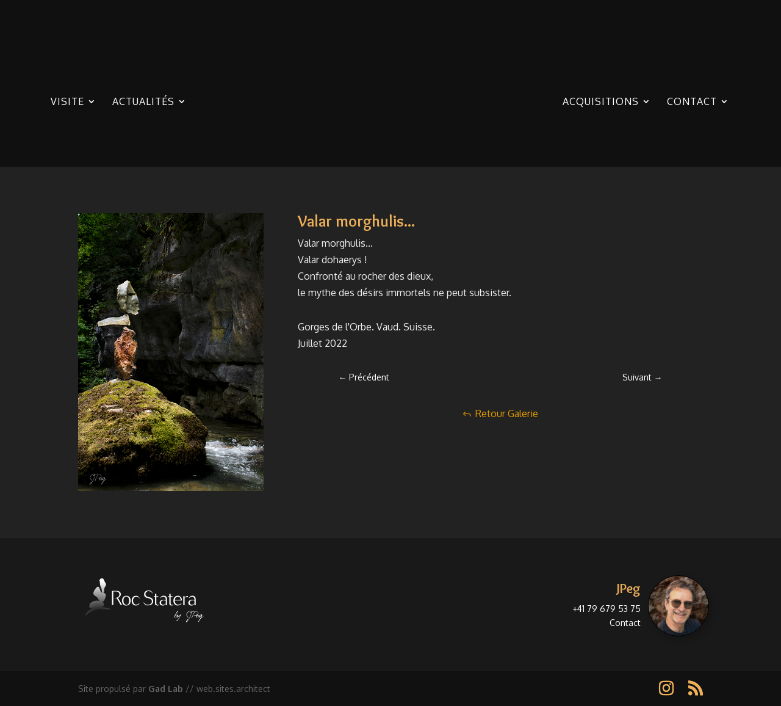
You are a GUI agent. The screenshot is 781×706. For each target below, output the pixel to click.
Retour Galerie (506, 413)
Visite (67, 102)
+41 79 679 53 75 (606, 608)
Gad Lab (165, 688)
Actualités (143, 102)
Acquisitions (601, 102)
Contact (692, 102)
